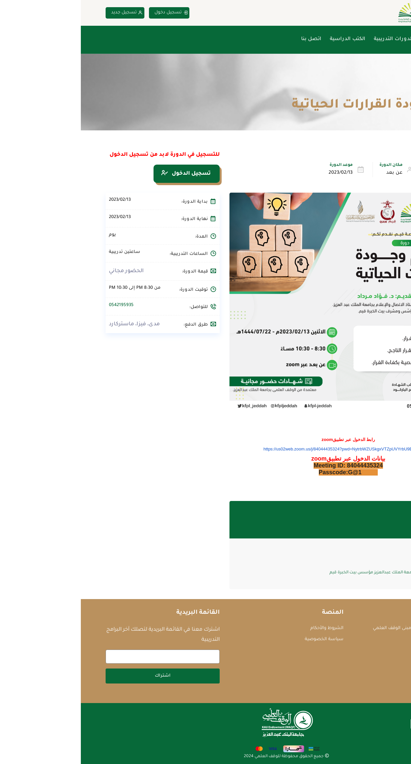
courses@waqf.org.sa (357, 639)
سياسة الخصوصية (243, 639)
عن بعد (313, 173)
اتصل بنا (230, 39)
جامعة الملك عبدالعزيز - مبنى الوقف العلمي (335, 628)
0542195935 (40, 305)
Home (380, 89)
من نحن (350, 39)
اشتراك (82, 675)
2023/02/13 (260, 173)
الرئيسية (377, 39)
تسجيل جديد (46, 12)
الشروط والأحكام (246, 628)
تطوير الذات (361, 173)
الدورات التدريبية (312, 39)
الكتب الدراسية (267, 39)
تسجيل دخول (90, 12)
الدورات (357, 89)
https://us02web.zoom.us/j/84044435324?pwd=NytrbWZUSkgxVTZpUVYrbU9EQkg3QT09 (267, 449)
